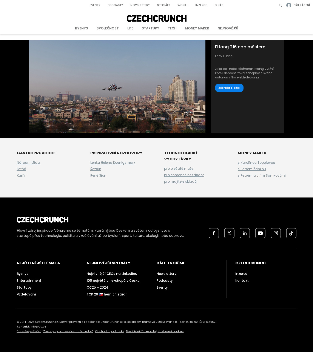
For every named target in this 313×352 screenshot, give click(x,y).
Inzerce (201, 5)
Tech (172, 28)
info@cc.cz (38, 326)
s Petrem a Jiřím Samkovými (262, 175)
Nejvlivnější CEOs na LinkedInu (112, 273)
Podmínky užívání (29, 331)
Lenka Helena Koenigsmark (112, 162)
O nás (218, 5)
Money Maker (197, 28)
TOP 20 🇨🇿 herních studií (107, 294)
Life (130, 28)
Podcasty (115, 5)
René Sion (98, 175)
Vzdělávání (26, 294)
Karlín (21, 175)
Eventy (95, 5)
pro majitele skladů (180, 181)
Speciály (163, 5)
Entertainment (29, 280)
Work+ (182, 5)
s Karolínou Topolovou (256, 162)
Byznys (81, 28)
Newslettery (140, 5)
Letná (21, 169)
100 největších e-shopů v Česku (113, 280)
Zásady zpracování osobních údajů (68, 331)
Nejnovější (228, 28)
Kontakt (242, 280)
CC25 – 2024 (97, 287)
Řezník (95, 169)
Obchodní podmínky (109, 331)
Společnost (108, 28)
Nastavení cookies (171, 331)
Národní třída (28, 162)
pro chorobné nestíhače (184, 175)
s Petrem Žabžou (252, 169)
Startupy (150, 28)
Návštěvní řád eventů (141, 331)
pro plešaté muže (178, 168)
